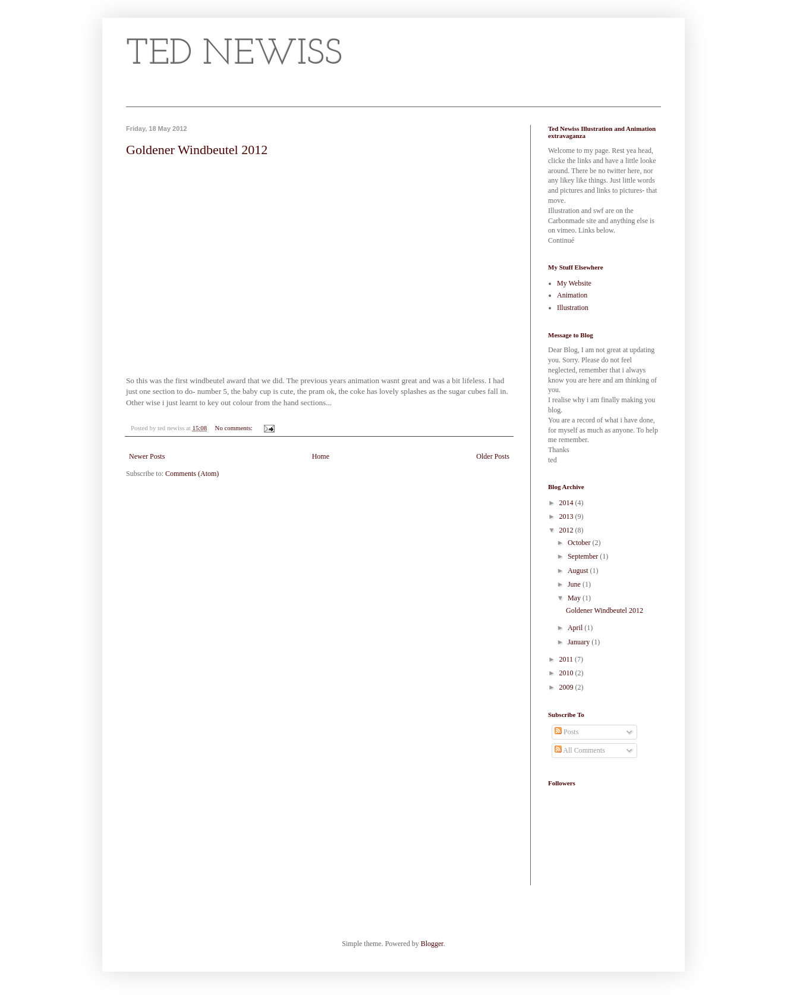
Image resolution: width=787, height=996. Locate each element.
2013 (567, 516)
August (579, 570)
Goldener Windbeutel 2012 (196, 149)
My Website (574, 283)
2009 (567, 687)
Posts (566, 732)
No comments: (234, 427)
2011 (567, 659)
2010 (567, 673)
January (579, 642)
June (575, 584)
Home (320, 456)
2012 (567, 530)
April (576, 628)
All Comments (580, 750)
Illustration (572, 307)
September (584, 556)
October (580, 542)
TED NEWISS (234, 55)
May (575, 598)
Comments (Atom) (192, 473)
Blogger (432, 943)
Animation (572, 295)
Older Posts (492, 456)
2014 (567, 503)
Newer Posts (147, 456)
